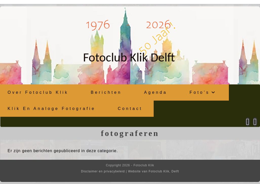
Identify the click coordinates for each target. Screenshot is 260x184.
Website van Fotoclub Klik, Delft (153, 171)
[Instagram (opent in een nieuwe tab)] (255, 121)
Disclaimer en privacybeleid (103, 171)
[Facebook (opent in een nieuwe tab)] (247, 121)
